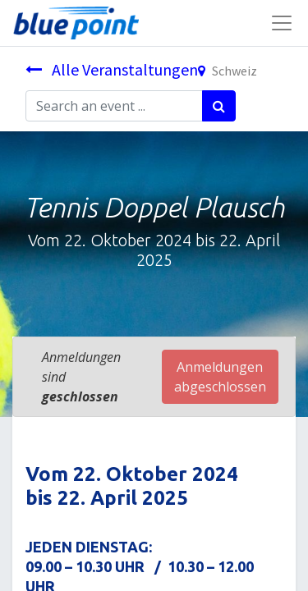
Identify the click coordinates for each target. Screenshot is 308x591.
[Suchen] (219, 105)
